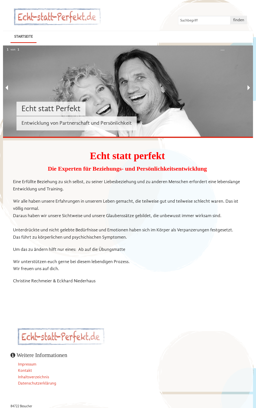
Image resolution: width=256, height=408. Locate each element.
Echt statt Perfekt (51, 108)
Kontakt (25, 370)
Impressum (27, 364)
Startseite (23, 36)
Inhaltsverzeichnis (33, 377)
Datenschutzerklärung (37, 383)
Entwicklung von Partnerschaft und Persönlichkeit (77, 123)
